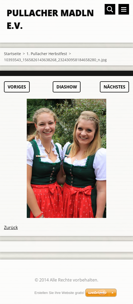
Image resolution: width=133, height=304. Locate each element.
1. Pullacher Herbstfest (46, 53)
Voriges (17, 87)
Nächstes (114, 87)
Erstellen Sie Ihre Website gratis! (59, 293)
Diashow (66, 87)
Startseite (12, 53)
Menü (123, 9)
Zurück (11, 227)
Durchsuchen (110, 9)
